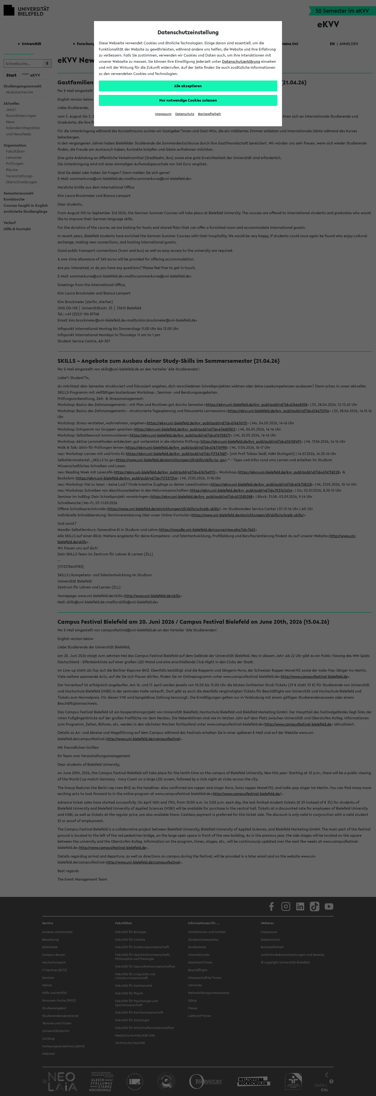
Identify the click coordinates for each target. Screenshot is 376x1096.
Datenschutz (184, 114)
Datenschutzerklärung (241, 61)
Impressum (163, 114)
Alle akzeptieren (188, 85)
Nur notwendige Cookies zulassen (188, 100)
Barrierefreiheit (209, 114)
